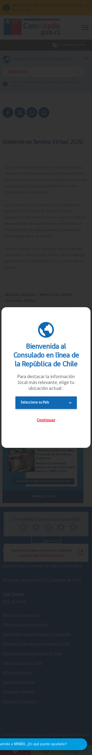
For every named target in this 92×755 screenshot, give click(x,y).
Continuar (46, 419)
